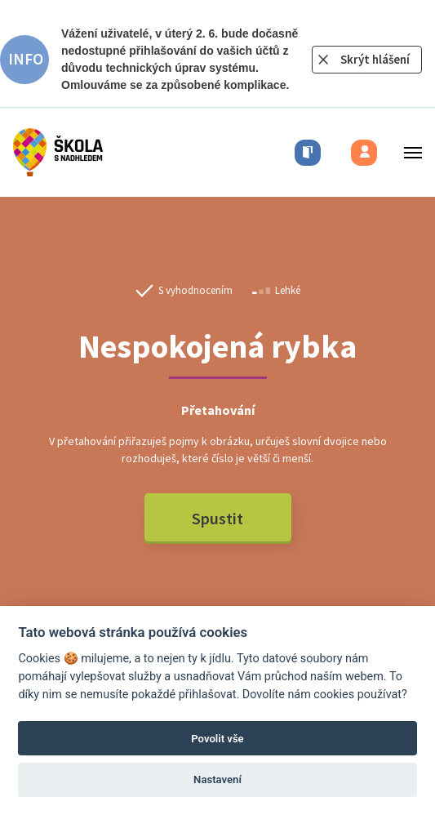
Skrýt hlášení (375, 59)
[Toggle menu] (408, 152)
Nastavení (217, 779)
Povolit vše (217, 739)
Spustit (217, 518)
